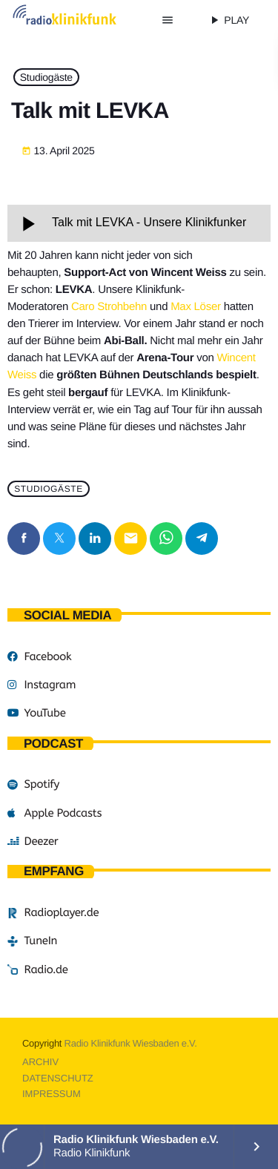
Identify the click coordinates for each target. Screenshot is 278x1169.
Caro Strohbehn (109, 306)
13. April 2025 (58, 151)
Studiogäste (46, 77)
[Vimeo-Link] (78, 20)
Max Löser (196, 306)
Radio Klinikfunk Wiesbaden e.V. (130, 1043)
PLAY (228, 20)
